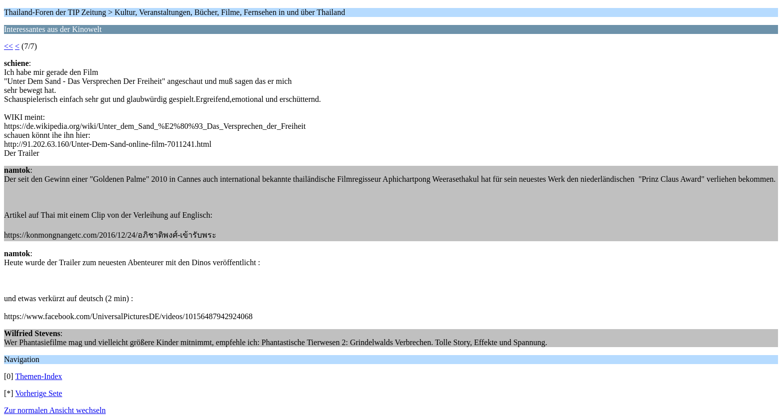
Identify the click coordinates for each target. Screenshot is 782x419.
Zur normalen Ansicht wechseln (55, 410)
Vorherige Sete (38, 393)
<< (8, 46)
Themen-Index (38, 376)
